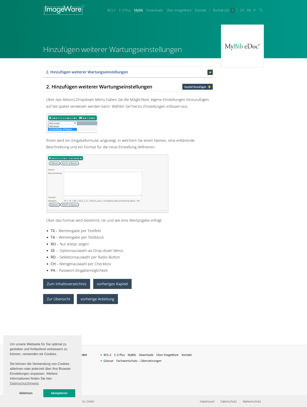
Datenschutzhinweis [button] (24, 383)
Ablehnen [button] (25, 393)
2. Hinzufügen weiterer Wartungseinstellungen (87, 71)
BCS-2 (111, 10)
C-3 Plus (125, 10)
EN (249, 10)
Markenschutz (252, 401)
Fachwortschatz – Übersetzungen (139, 361)
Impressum (207, 401)
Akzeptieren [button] (59, 393)
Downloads (154, 10)
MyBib (138, 10)
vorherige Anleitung (97, 298)
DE (242, 10)
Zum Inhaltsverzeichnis (66, 283)
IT (254, 10)
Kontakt (200, 10)
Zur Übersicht (58, 298)
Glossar (108, 361)
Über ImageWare (178, 10)
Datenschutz (229, 401)
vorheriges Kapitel (112, 283)
